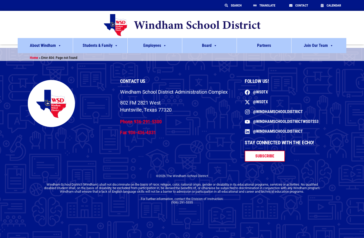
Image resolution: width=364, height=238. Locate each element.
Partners (264, 45)
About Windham (45, 45)
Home (34, 58)
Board (209, 45)
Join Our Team (318, 45)
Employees (155, 45)
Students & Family (100, 45)
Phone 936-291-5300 (141, 122)
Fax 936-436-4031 (138, 132)
